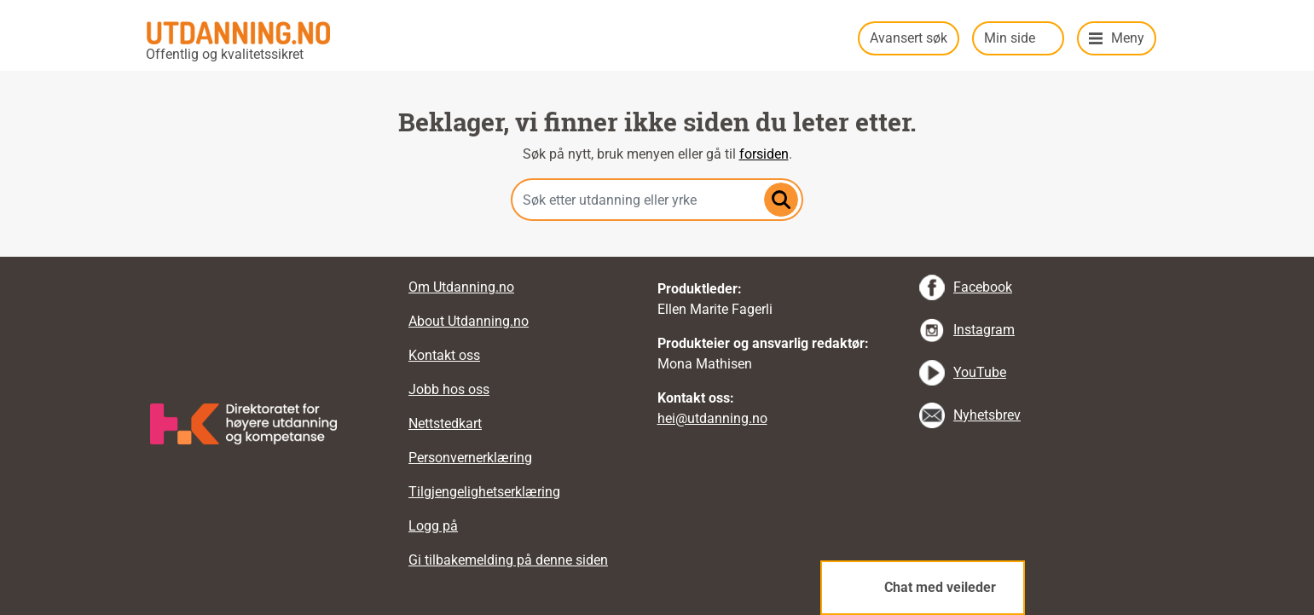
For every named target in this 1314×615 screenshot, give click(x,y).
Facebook (982, 287)
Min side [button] (1009, 38)
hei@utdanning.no (712, 418)
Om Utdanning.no (461, 287)
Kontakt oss (444, 355)
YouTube (979, 372)
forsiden (764, 154)
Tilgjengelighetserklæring (484, 492)
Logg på (433, 526)
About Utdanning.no (468, 321)
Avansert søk (908, 38)
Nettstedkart (445, 423)
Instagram (984, 330)
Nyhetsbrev (987, 415)
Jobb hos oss (448, 389)
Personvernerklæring (470, 458)
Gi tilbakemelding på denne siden (508, 560)
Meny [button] (1127, 38)
